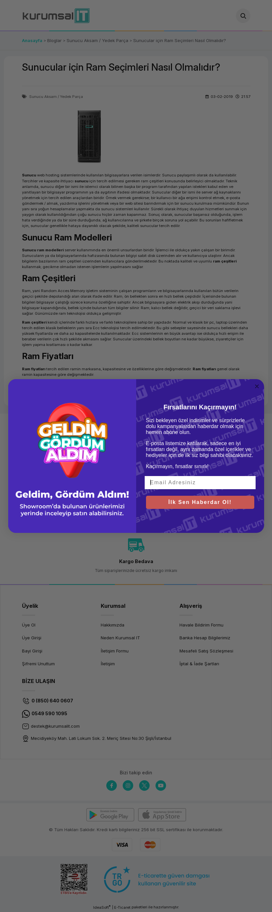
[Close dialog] (257, 386)
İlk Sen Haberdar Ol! (200, 502)
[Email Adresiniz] (200, 482)
